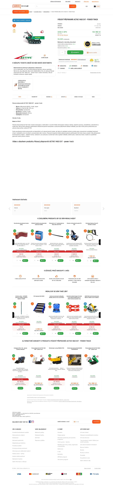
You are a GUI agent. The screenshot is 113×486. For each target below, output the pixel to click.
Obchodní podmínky (17, 440)
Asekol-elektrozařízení (18, 456)
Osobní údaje (97, 468)
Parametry (34, 97)
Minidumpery (46, 11)
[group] (21, 242)
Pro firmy (67, 1)
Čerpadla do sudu (85, 458)
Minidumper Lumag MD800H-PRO (56, 348)
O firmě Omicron (84, 437)
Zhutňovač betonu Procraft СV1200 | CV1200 (92, 224)
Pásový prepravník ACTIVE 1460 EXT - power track (58, 399)
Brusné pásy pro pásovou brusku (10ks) (21, 224)
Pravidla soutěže (16, 445)
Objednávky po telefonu (18, 443)
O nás (59, 451)
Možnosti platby (39, 432)
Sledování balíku (39, 435)
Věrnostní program (55, 1)
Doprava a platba (39, 440)
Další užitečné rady (85, 460)
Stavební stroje (38, 11)
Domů (30, 11)
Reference (60, 449)
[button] (9, 208)
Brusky (82, 450)
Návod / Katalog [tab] (78, 97)
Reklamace (15, 437)
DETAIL (20, 388)
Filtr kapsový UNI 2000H (39, 296)
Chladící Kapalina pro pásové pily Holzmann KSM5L (38, 224)
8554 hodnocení (82, 59)
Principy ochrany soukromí (19, 448)
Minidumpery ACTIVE (95, 72)
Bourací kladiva (84, 447)
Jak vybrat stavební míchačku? (88, 444)
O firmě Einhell (84, 432)
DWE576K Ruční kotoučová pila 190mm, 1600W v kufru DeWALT (92, 296)
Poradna (60, 432)
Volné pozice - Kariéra (64, 442)
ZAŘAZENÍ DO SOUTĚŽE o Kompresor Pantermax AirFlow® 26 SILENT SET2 (24, 84)
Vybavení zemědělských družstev (89, 435)
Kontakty (77, 1)
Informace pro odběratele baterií (21, 451)
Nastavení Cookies (17, 459)
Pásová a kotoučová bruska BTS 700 (74, 224)
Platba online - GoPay (18, 453)
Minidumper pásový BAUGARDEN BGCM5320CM (74, 348)
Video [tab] (93, 97)
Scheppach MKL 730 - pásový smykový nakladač (20, 348)
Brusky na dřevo (84, 452)
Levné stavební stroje (32, 397)
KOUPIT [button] (26, 260)
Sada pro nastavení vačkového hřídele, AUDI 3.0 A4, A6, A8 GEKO (56, 296)
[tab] (49, 97)
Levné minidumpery (41, 397)
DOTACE (37, 437)
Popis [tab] (19, 97)
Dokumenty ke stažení (18, 435)
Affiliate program (62, 457)
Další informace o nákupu (19, 461)
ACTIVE (99, 24)
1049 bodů (96, 45)
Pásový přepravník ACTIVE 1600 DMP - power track (38, 348)
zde (70, 479)
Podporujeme (61, 435)
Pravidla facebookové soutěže (20, 432)
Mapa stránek (87, 468)
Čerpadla (82, 455)
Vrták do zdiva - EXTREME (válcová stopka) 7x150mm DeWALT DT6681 (21, 297)
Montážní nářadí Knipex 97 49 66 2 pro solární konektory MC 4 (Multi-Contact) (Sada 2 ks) (74, 297)
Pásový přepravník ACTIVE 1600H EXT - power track (92, 348)
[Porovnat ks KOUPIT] (17, 260)
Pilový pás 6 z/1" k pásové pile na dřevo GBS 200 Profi (56, 224)
